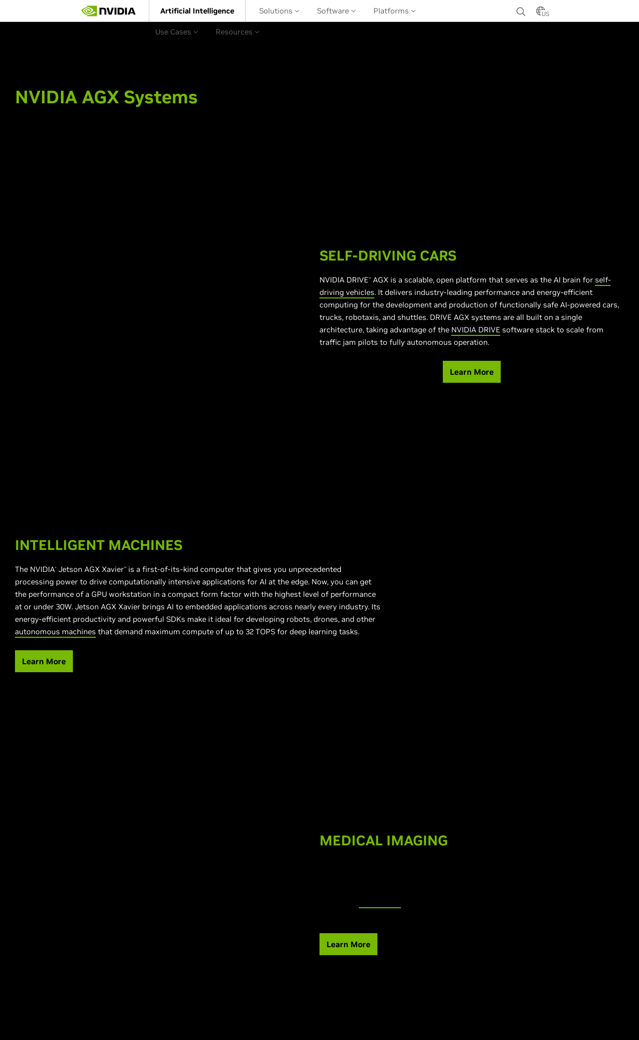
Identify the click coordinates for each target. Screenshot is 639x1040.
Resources (238, 31)
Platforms (394, 10)
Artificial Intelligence (197, 10)
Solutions (279, 10)
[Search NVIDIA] (521, 9)
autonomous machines (55, 631)
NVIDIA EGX (380, 902)
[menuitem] (197, 10)
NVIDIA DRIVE (475, 329)
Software (336, 10)
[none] (521, 11)
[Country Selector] (541, 14)
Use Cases (176, 31)
